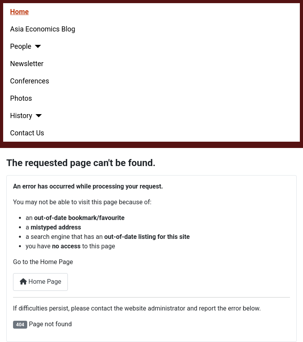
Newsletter (27, 64)
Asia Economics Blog (42, 29)
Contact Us (27, 133)
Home (19, 12)
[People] (36, 46)
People (21, 46)
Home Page (40, 281)
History (21, 116)
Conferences (29, 81)
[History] (37, 115)
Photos (21, 98)
